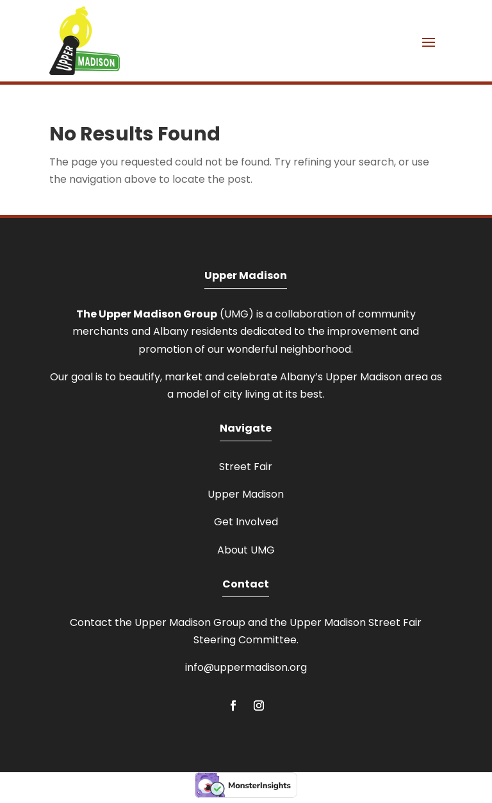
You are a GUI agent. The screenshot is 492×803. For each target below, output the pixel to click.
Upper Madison (246, 494)
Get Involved (246, 521)
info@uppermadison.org (246, 667)
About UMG (246, 550)
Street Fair (245, 466)
